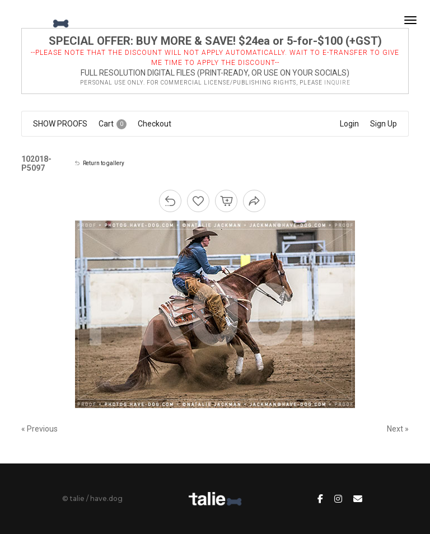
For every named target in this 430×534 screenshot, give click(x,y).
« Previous (39, 428)
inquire (337, 82)
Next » (398, 428)
